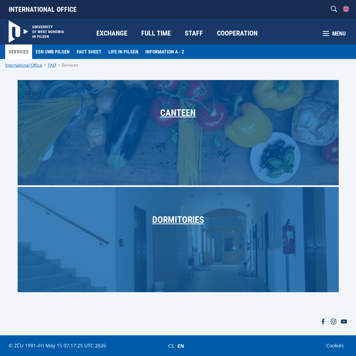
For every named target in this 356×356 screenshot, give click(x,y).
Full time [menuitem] (156, 33)
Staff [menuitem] (194, 33)
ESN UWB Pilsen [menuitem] (53, 52)
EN (180, 346)
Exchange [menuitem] (111, 33)
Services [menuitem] (19, 52)
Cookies (335, 345)
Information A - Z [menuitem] (164, 52)
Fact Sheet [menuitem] (89, 52)
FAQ (52, 65)
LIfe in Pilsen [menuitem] (123, 52)
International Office (43, 9)
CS (171, 346)
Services (70, 65)
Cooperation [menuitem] (237, 33)
